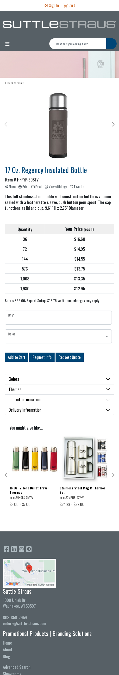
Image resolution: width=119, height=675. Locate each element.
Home (7, 643)
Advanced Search (17, 667)
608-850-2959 (15, 617)
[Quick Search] (77, 43)
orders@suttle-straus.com (24, 623)
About (8, 649)
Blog (6, 656)
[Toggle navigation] (7, 43)
